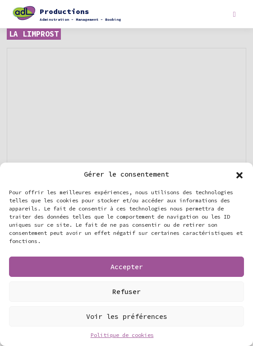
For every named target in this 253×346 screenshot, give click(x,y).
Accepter (126, 266)
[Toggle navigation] (234, 14)
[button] (239, 174)
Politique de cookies (122, 335)
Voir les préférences (126, 316)
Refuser (126, 291)
